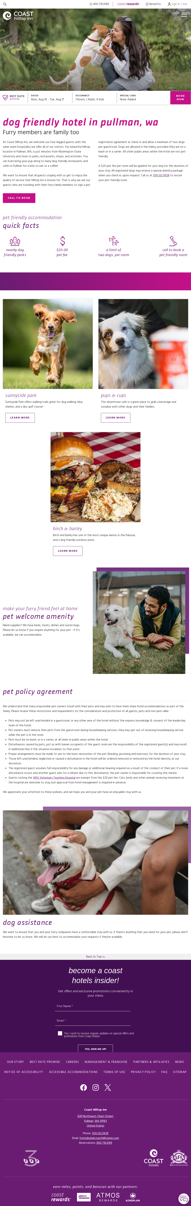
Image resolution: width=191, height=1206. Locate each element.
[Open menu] (184, 15)
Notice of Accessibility (23, 1072)
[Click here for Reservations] (104, 1143)
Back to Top (95, 957)
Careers (72, 1062)
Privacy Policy (143, 1072)
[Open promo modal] (143, 98)
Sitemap (180, 1072)
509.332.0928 (161, 175)
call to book (19, 198)
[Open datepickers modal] (50, 98)
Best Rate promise (45, 1062)
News (179, 1062)
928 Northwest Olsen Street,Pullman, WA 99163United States (95, 1121)
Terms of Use (114, 1072)
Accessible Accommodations (73, 1072)
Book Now (180, 98)
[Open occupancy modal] (94, 98)
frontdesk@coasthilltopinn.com (99, 1138)
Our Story (15, 1062)
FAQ (164, 1072)
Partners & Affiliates (151, 1062)
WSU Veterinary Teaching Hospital (54, 778)
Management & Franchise (106, 1062)
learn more (20, 418)
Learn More (115, 418)
